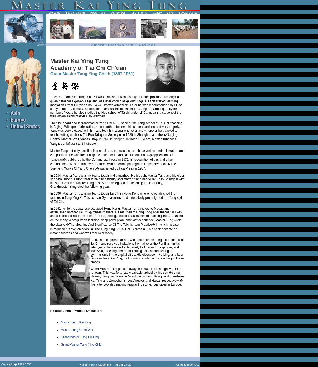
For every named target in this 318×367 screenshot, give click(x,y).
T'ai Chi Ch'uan (75, 12)
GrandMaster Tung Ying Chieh (82, 344)
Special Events (188, 12)
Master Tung (97, 12)
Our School (118, 12)
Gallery (157, 12)
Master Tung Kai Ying (76, 322)
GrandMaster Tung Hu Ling (80, 337)
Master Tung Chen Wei (77, 330)
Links (170, 12)
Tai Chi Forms (139, 12)
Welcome (54, 12)
